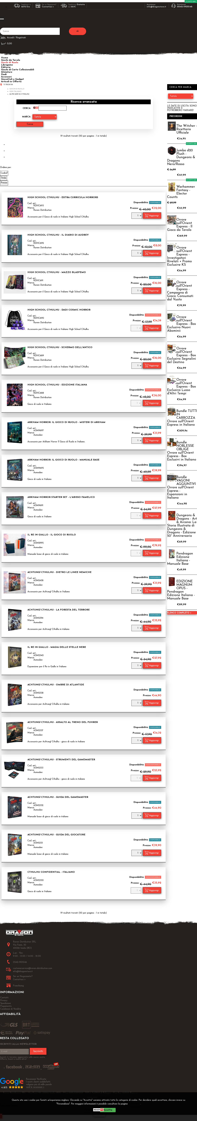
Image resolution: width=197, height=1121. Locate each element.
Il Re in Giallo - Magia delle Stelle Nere (56, 647)
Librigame (7, 65)
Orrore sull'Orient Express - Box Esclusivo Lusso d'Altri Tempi (181, 386)
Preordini (176, 116)
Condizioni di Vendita (10, 1009)
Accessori (6, 77)
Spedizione (5, 1003)
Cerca (26, 108)
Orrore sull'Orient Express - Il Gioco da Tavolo (179, 225)
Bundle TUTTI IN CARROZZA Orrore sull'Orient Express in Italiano (182, 418)
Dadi (4, 74)
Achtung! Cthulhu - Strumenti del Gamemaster (61, 760)
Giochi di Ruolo (9, 62)
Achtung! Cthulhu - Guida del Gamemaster (57, 797)
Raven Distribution (42, 210)
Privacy (135, 1104)
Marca (26, 117)
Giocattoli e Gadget (12, 79)
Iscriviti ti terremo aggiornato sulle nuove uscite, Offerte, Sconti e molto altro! (22, 1058)
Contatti (4, 998)
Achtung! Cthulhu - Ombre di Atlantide (55, 685)
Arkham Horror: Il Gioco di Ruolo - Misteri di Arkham (66, 422)
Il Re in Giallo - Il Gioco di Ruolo (51, 535)
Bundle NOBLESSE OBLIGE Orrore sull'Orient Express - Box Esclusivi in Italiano (181, 451)
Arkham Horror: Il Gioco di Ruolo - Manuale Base (63, 460)
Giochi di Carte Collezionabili (17, 70)
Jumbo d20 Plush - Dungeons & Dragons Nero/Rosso (181, 157)
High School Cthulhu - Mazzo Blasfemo (56, 272)
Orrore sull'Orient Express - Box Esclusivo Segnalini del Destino (181, 355)
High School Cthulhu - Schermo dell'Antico (59, 347)
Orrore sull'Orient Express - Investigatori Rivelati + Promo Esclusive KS (179, 256)
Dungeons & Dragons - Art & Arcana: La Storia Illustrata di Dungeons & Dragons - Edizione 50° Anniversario (182, 526)
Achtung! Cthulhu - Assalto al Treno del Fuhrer (62, 722)
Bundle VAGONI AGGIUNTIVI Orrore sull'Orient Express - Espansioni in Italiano (181, 488)
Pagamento (6, 1006)
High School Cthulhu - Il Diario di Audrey (58, 235)
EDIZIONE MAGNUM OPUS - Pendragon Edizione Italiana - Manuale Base (181, 590)
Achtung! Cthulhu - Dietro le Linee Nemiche (59, 572)
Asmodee (38, 435)
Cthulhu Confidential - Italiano (51, 872)
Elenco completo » (179, 613)
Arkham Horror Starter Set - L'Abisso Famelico (61, 497)
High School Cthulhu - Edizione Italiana (57, 385)
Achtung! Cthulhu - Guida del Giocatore (56, 835)
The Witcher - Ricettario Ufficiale (186, 129)
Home (4, 58)
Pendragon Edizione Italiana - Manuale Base (180, 559)
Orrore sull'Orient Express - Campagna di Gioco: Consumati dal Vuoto (180, 291)
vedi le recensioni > (35, 1087)
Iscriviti (38, 1051)
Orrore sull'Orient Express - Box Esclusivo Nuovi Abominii (181, 324)
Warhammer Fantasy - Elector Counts (181, 192)
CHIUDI (99, 1114)
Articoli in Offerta (11, 81)
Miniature (6, 72)
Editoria (5, 67)
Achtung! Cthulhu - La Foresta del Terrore (58, 610)
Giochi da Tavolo (10, 60)
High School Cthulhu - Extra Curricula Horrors (62, 197)
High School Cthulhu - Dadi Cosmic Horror (58, 310)
